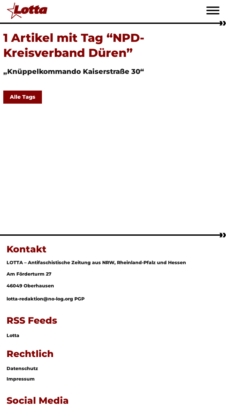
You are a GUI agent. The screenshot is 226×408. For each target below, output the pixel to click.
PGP (79, 299)
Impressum (21, 379)
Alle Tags (22, 97)
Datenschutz (22, 368)
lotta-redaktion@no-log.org (40, 299)
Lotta (13, 335)
